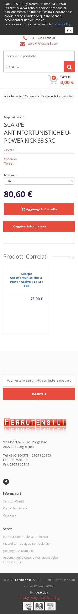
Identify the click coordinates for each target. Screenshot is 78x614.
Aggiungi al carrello (39, 209)
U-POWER (9, 149)
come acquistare (15, 508)
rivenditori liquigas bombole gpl (26, 543)
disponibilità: (13, 117)
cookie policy (50, 597)
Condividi (10, 159)
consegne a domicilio (18, 550)
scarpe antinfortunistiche (57, 96)
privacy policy (28, 597)
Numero (10, 175)
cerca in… (13, 67)
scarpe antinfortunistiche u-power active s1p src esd (26, 281)
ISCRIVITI (39, 394)
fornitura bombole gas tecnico (25, 536)
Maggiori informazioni (29, 226)
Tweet (9, 163)
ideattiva (41, 592)
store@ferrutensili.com (42, 44)
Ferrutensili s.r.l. (28, 580)
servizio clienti (13, 501)
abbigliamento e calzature (22, 96)
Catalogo (9, 515)
